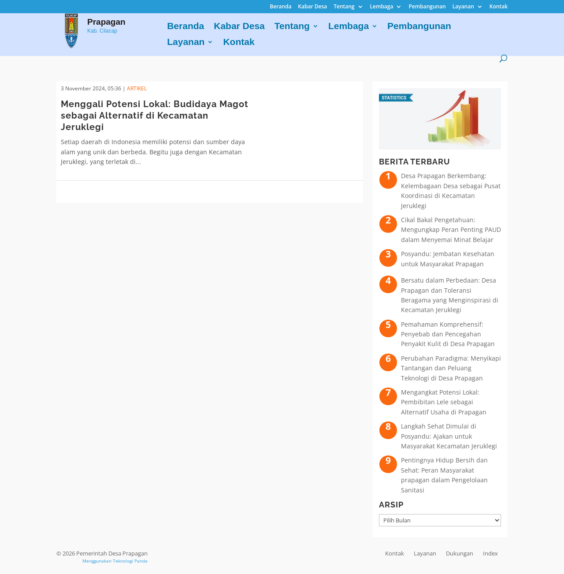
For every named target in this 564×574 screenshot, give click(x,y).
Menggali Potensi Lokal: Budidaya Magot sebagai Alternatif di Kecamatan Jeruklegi (155, 115)
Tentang (344, 7)
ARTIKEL (137, 88)
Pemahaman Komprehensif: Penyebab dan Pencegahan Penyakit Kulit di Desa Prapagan (448, 334)
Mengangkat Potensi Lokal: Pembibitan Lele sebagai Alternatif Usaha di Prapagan (443, 402)
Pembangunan (426, 7)
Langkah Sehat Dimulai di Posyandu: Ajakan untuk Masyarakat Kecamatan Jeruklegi (449, 436)
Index (490, 553)
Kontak (499, 7)
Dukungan (459, 553)
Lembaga (381, 7)
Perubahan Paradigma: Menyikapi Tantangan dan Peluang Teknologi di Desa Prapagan (451, 368)
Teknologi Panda (130, 561)
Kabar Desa (312, 7)
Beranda (280, 7)
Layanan (463, 7)
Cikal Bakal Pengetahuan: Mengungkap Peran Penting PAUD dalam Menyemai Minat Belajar (451, 230)
